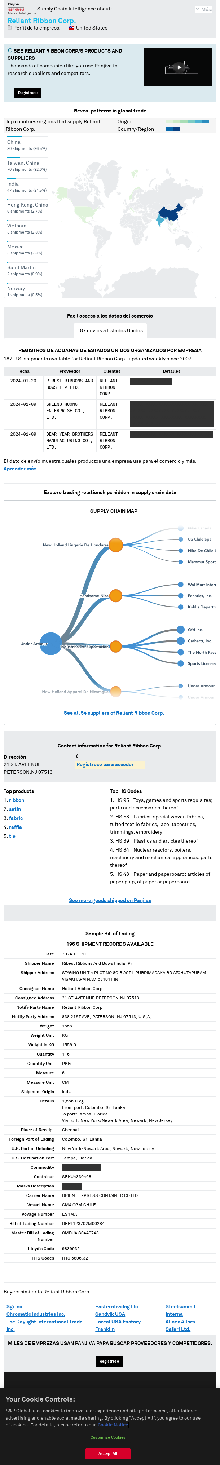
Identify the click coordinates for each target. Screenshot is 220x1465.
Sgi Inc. (14, 1306)
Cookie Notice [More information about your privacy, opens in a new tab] (113, 1430)
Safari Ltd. (178, 1329)
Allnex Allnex (180, 1321)
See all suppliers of (114, 713)
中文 (137, 1390)
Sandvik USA (110, 1314)
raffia (15, 827)
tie (12, 836)
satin (15, 809)
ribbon (16, 800)
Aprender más (20, 468)
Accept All (107, 1458)
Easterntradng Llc (116, 1306)
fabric (16, 818)
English (86, 1390)
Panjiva (22, 8)
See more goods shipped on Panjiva (110, 900)
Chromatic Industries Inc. (35, 1314)
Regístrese (28, 93)
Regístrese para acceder (105, 764)
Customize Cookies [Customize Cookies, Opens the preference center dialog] (108, 1442)
